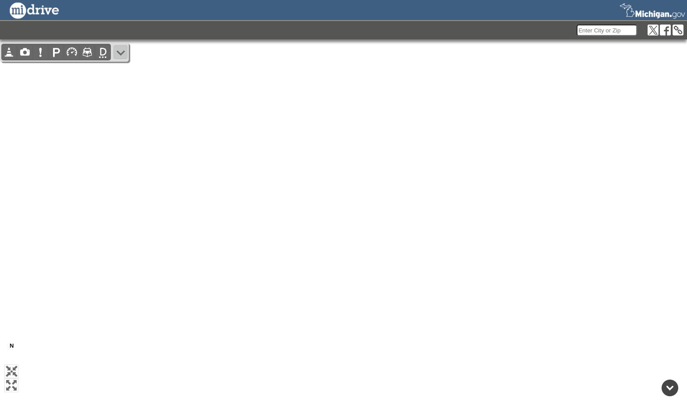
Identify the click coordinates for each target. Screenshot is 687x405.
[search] (607, 30)
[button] (11, 371)
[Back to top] (670, 388)
